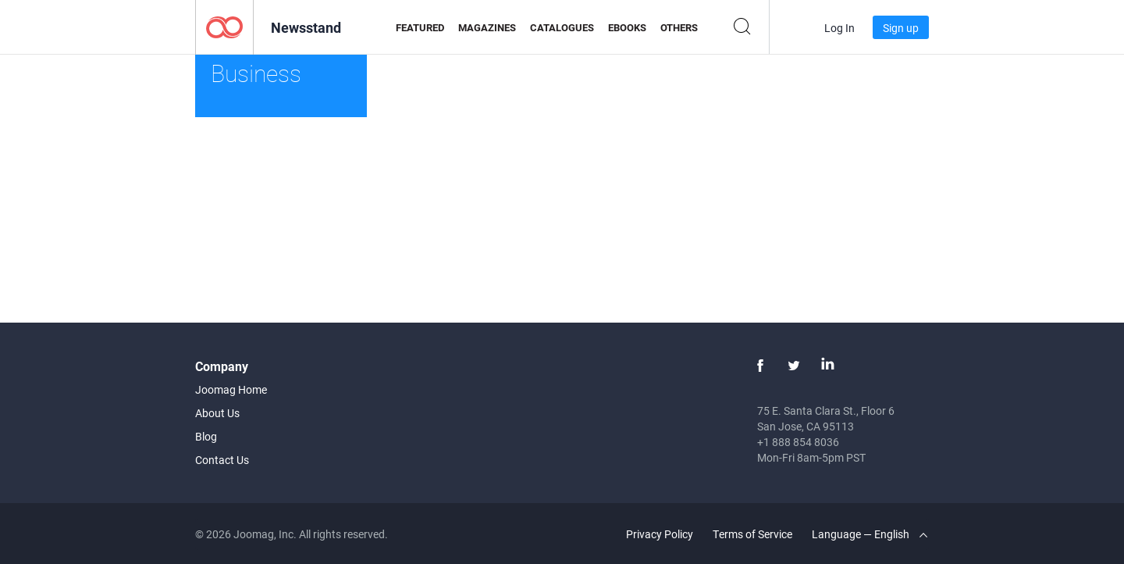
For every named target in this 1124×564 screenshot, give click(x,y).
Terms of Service (752, 534)
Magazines (487, 27)
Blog (206, 436)
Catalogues (562, 27)
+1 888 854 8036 (798, 441)
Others (679, 27)
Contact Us (222, 459)
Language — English (869, 534)
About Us (217, 412)
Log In (839, 27)
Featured (420, 27)
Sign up (901, 27)
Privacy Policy (659, 534)
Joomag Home (231, 389)
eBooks (627, 27)
